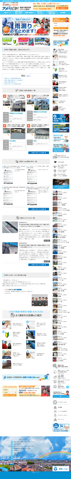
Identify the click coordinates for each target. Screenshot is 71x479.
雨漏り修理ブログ (18, 452)
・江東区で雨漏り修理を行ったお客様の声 (13, 80)
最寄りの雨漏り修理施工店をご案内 (22, 448)
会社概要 (62, 12)
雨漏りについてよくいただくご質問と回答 (23, 446)
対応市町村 (16, 450)
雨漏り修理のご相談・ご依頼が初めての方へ (24, 441)
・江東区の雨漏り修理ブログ (10, 82)
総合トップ (8, 12)
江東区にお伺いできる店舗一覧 (38, 152)
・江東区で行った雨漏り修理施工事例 (12, 78)
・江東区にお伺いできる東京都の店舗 (12, 83)
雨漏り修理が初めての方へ (18, 12)
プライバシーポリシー (19, 457)
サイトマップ (17, 459)
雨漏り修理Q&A (29, 12)
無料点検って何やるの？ (41, 12)
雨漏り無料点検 (17, 444)
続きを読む (47, 240)
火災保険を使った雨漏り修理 (52, 12)
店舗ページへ (18, 289)
